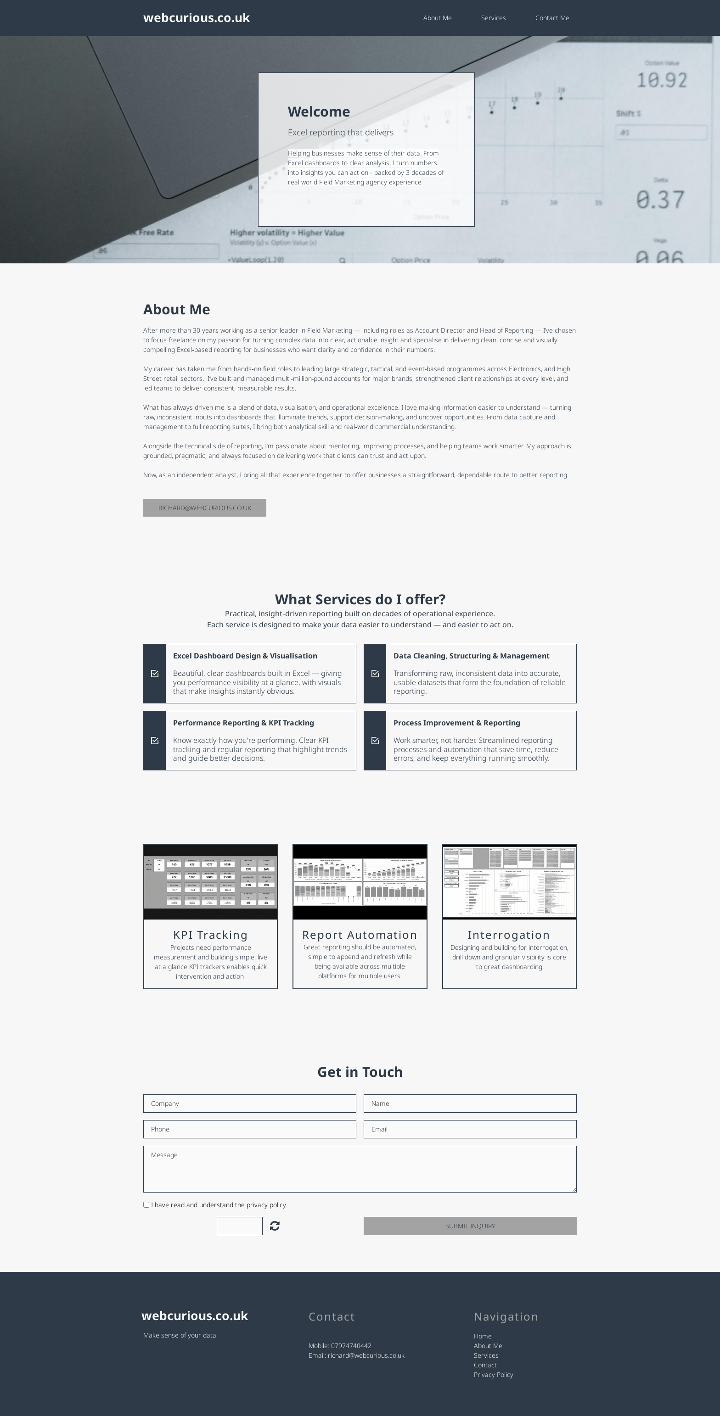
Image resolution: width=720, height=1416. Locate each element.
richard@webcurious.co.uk (366, 1355)
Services (493, 17)
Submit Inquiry (470, 1225)
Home (385, 17)
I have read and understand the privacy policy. (219, 1204)
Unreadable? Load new (275, 1225)
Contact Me (552, 17)
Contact (485, 1364)
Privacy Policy (493, 1374)
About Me (437, 17)
